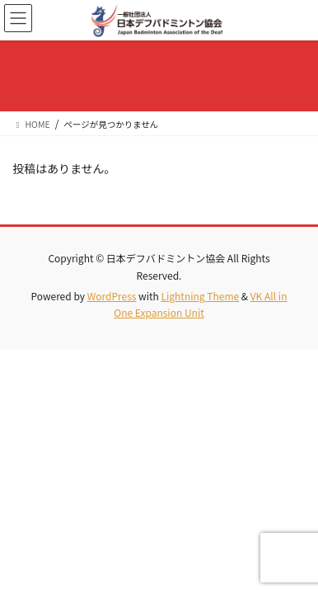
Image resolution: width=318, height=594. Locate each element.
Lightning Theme (200, 296)
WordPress (112, 296)
